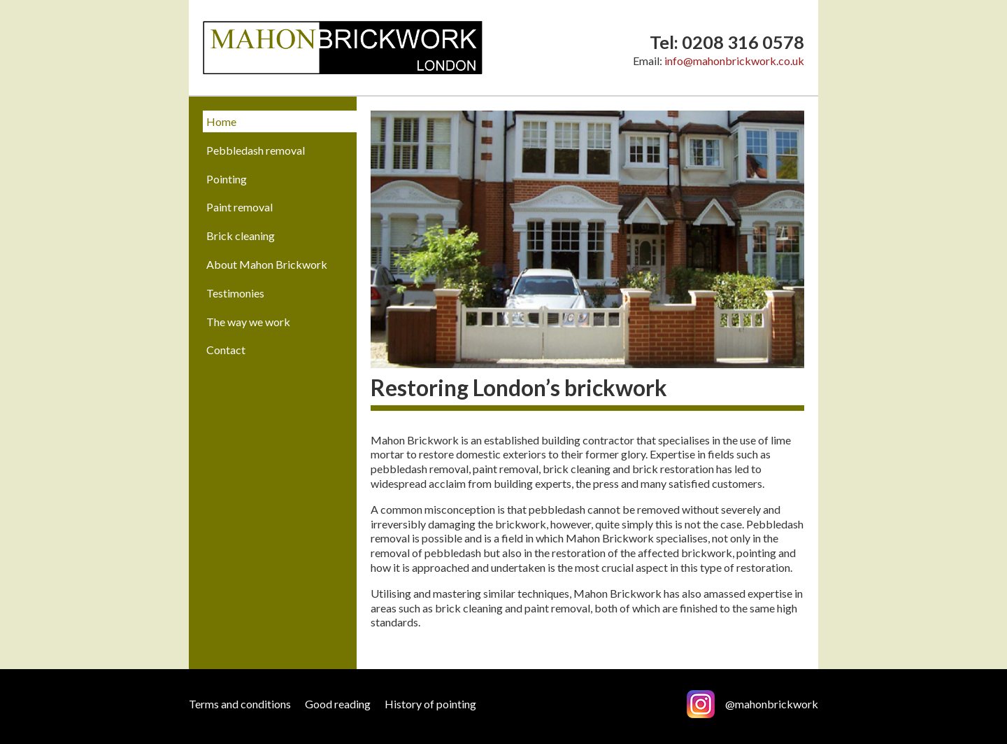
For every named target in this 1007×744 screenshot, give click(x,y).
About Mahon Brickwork (266, 264)
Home (221, 121)
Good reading (338, 703)
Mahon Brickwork (343, 47)
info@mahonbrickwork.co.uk (734, 60)
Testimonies (235, 293)
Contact (225, 349)
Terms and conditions (240, 703)
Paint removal (239, 206)
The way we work (248, 321)
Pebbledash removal (255, 150)
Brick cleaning (240, 235)
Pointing (226, 178)
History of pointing (430, 703)
